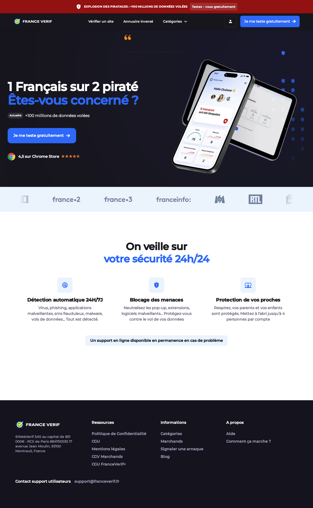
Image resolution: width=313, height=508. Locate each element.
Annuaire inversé (138, 21)
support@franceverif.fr (96, 481)
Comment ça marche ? (248, 441)
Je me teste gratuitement (270, 21)
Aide (230, 433)
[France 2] (69, 199)
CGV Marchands (107, 456)
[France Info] (176, 199)
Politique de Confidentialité (119, 433)
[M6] (222, 199)
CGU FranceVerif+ (109, 464)
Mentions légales (108, 449)
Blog (165, 456)
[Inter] (294, 199)
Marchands (172, 441)
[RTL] (258, 199)
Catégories (175, 21)
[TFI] (20, 199)
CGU (96, 441)
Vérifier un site (101, 21)
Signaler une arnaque (182, 449)
